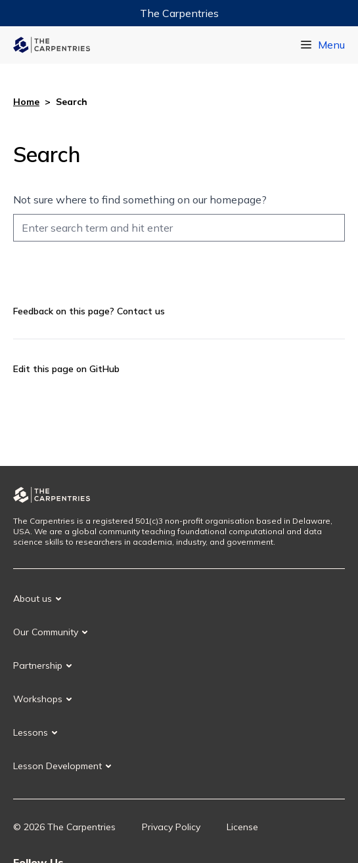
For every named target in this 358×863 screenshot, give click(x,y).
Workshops (37, 699)
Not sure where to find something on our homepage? (140, 199)
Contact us (141, 311)
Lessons (30, 732)
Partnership (37, 665)
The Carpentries (179, 13)
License (242, 827)
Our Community (45, 632)
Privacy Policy (171, 827)
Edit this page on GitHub (66, 369)
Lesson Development (57, 766)
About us (32, 598)
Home (26, 102)
